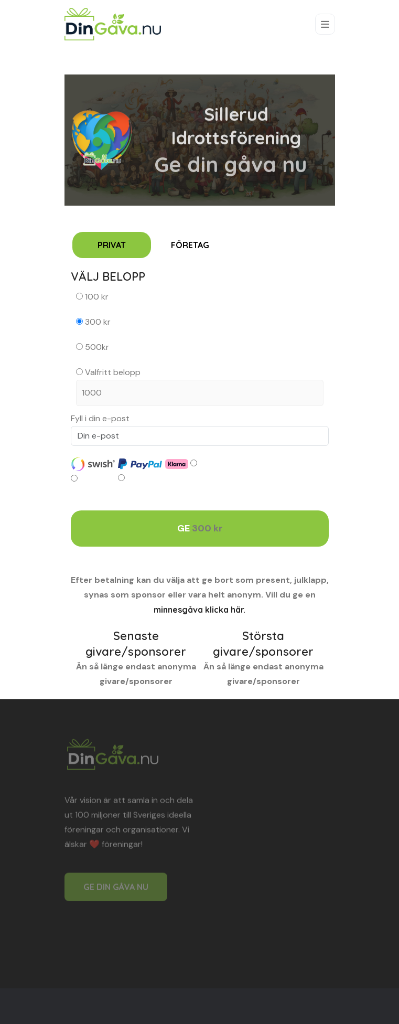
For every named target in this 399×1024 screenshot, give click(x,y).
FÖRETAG (190, 245)
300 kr (93, 321)
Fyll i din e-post (100, 418)
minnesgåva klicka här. (199, 609)
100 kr (92, 296)
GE (199, 528)
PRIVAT (112, 245)
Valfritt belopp (199, 386)
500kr (92, 347)
